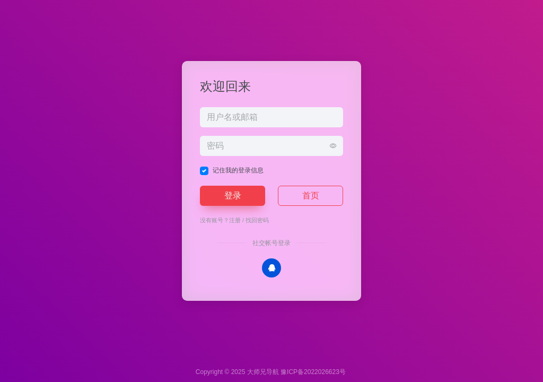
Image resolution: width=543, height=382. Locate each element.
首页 (310, 195)
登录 (232, 195)
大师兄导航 (263, 372)
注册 (235, 220)
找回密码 (257, 220)
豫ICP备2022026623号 (313, 372)
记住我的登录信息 (238, 170)
